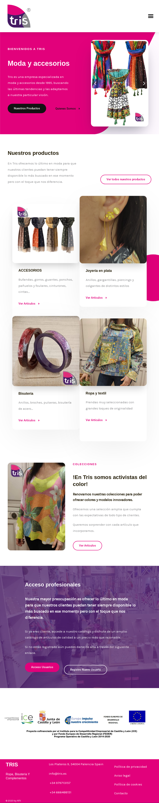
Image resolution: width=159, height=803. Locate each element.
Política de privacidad (130, 766)
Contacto (121, 793)
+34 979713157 (60, 783)
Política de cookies (128, 784)
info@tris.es (58, 773)
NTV (19, 800)
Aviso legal (122, 775)
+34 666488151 (60, 792)
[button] (151, 16)
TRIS (12, 765)
